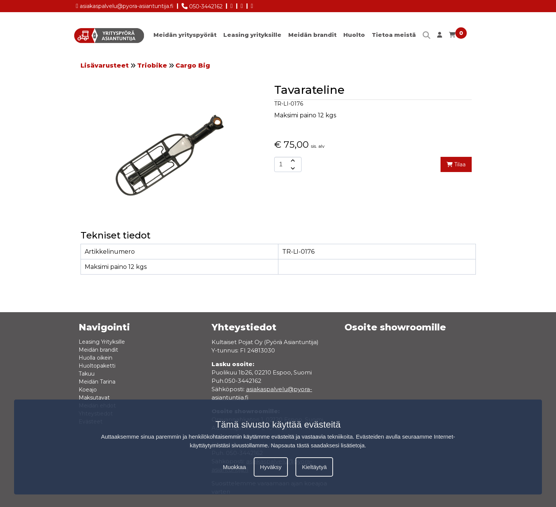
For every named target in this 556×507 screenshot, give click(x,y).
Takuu (87, 373)
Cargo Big (192, 65)
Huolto (354, 34)
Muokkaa (234, 467)
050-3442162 (202, 5)
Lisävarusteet (105, 65)
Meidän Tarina (97, 381)
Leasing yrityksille (252, 34)
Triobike (152, 65)
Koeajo (88, 389)
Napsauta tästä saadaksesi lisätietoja (318, 445)
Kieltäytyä (314, 467)
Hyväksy (271, 467)
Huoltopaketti (97, 365)
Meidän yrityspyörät (184, 34)
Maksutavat (94, 397)
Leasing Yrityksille (102, 341)
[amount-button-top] (292, 160)
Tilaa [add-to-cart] (456, 164)
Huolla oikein (95, 357)
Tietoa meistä (394, 34)
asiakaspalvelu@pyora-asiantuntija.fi (125, 4)
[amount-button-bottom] (292, 168)
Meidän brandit (312, 34)
